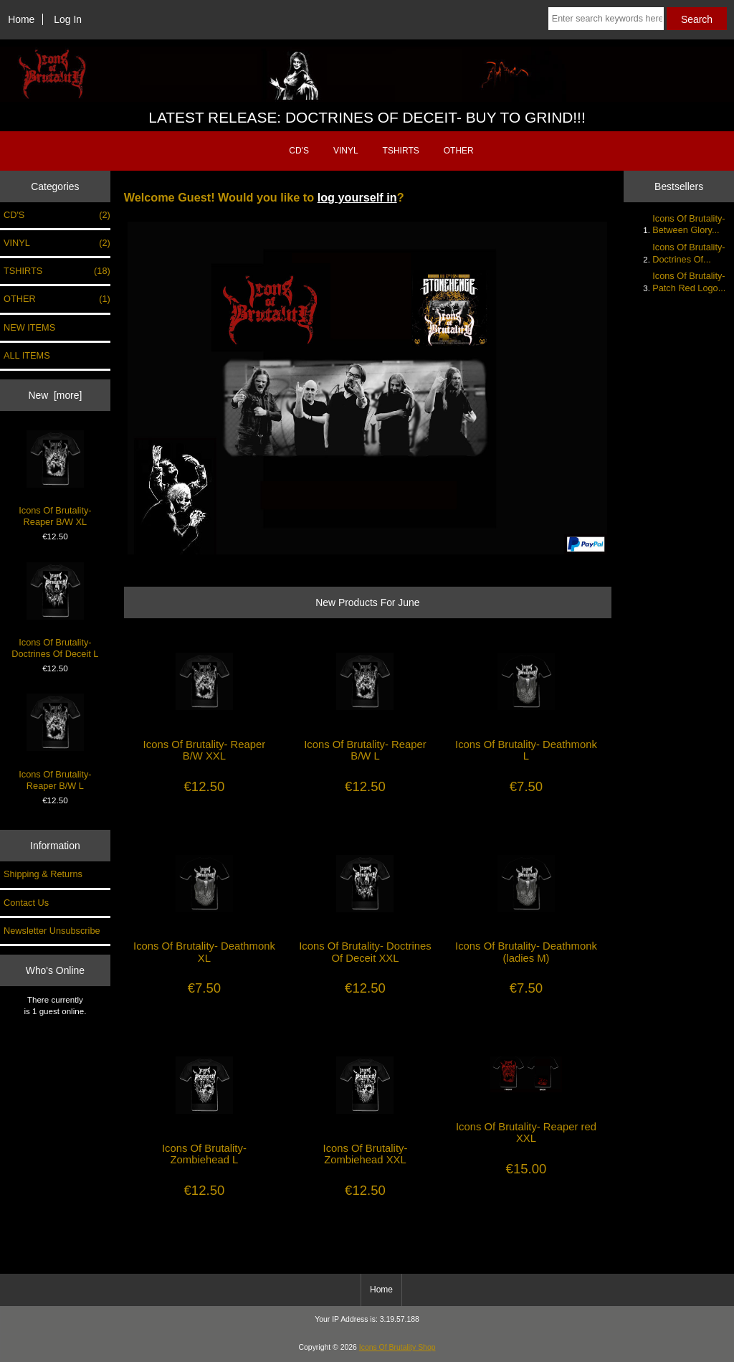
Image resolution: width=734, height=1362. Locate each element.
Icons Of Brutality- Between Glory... (688, 224)
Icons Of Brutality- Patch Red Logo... (688, 281)
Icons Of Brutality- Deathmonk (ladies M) (526, 951)
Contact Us (26, 902)
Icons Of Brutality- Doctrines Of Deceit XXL (365, 951)
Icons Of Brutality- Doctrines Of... (688, 253)
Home (21, 19)
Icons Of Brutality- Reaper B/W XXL (204, 750)
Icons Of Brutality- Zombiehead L (204, 1154)
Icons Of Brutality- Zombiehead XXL (365, 1154)
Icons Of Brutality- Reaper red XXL (526, 1132)
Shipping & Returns (43, 874)
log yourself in (357, 197)
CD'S (299, 151)
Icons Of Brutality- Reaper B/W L (55, 742)
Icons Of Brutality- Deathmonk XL (204, 951)
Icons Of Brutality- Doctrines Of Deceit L (54, 610)
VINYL (345, 151)
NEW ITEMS (29, 327)
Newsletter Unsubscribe (52, 930)
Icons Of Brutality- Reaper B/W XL (55, 478)
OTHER (459, 151)
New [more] (55, 395)
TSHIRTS (401, 151)
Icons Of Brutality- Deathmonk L (526, 750)
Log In (68, 19)
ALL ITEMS (27, 355)
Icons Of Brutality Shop (397, 1347)
